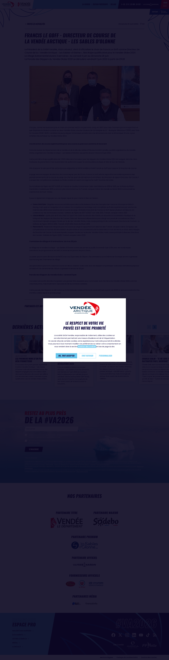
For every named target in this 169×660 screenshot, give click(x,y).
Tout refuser (87, 355)
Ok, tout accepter (66, 355)
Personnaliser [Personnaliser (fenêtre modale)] (105, 355)
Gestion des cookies (87, 346)
